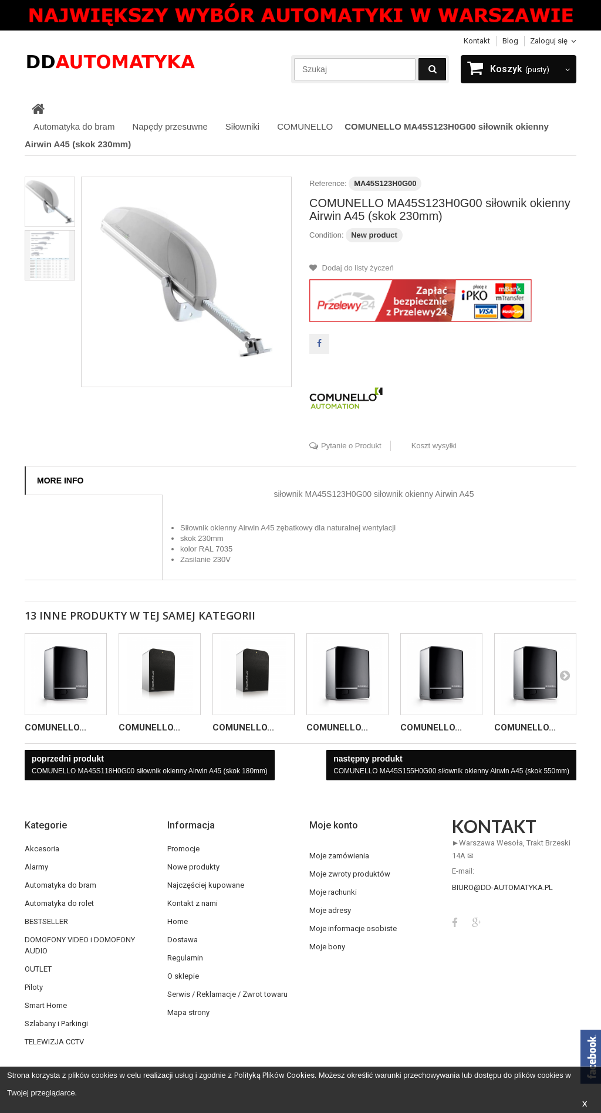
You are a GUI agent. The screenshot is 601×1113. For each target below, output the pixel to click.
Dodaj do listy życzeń (357, 267)
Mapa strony (188, 1012)
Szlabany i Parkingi (56, 1023)
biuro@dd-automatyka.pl (502, 887)
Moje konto (333, 825)
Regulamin (185, 957)
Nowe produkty (193, 866)
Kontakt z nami (192, 903)
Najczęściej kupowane (205, 885)
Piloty (34, 987)
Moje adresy (330, 910)
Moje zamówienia (339, 855)
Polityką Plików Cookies (274, 1075)
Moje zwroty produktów (349, 874)
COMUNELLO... (55, 727)
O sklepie (183, 976)
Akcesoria (42, 848)
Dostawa (182, 939)
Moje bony (327, 946)
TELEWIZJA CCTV (54, 1041)
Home (177, 921)
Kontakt (477, 40)
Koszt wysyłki (434, 445)
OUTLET (38, 969)
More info (60, 480)
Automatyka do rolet (59, 903)
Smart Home (46, 1005)
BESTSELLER (46, 921)
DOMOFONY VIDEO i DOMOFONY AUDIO (80, 945)
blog (510, 40)
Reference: (328, 183)
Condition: (326, 235)
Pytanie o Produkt (351, 445)
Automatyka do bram (60, 885)
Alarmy (36, 866)
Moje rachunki (333, 892)
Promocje (183, 848)
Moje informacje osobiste (353, 928)
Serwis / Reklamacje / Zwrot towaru (227, 994)
